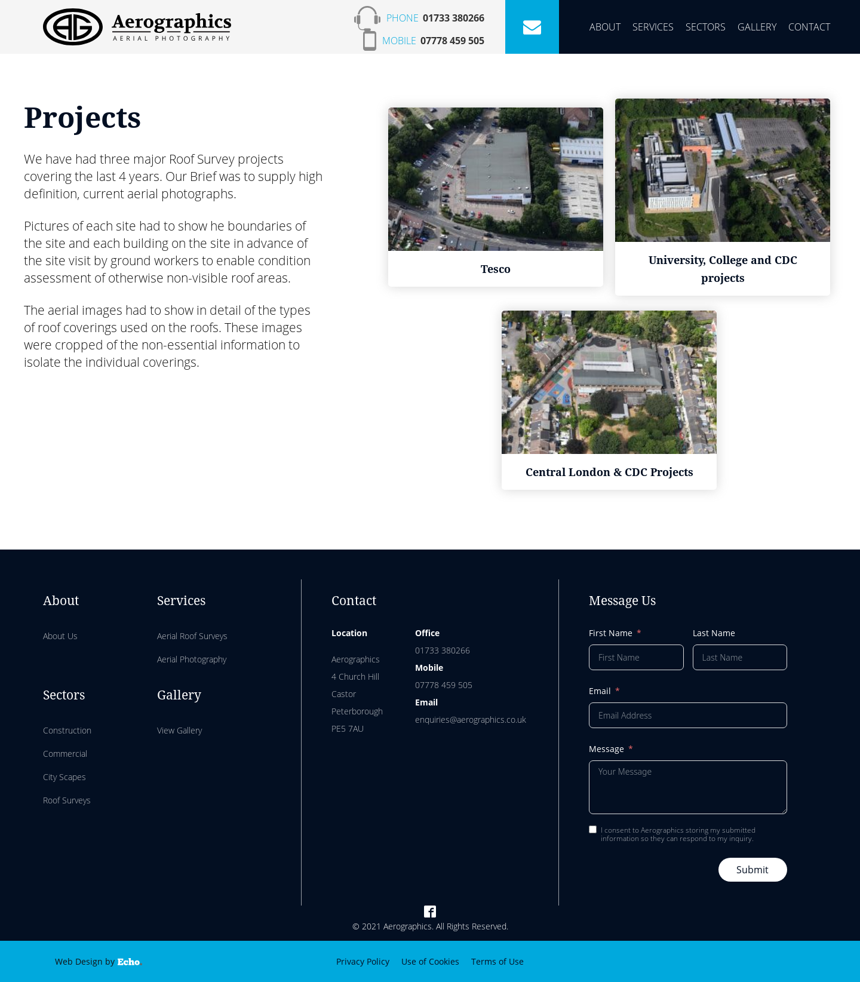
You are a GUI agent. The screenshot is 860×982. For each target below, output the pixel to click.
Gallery (757, 26)
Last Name (714, 633)
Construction (67, 730)
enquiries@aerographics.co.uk (470, 719)
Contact (809, 26)
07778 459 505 (452, 40)
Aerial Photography (191, 659)
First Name (610, 633)
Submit (752, 869)
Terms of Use (497, 961)
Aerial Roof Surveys (192, 636)
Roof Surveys (67, 800)
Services (653, 26)
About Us (60, 636)
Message (606, 748)
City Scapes (64, 776)
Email (600, 690)
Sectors (706, 26)
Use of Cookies (430, 961)
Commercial (65, 753)
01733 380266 (453, 17)
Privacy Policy (362, 961)
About (605, 26)
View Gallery (179, 730)
